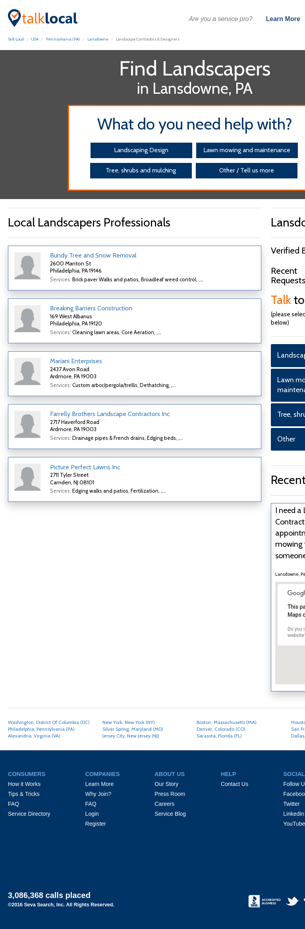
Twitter (291, 804)
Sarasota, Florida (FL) (219, 736)
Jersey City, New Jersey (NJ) (130, 736)
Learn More (283, 18)
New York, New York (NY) (128, 722)
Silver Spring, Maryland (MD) (132, 729)
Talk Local (16, 39)
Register (95, 824)
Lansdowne (97, 39)
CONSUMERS (26, 774)
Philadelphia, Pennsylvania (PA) (41, 729)
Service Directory (29, 814)
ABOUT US (169, 774)
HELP (228, 774)
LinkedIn (293, 814)
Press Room (169, 794)
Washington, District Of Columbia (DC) (49, 722)
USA (35, 39)
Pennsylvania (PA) (63, 39)
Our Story (166, 784)
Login (92, 814)
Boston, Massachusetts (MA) (227, 722)
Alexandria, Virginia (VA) (34, 736)
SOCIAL (294, 774)
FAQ (13, 804)
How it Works (24, 784)
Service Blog (170, 814)
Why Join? (98, 794)
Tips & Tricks (24, 794)
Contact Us (234, 784)
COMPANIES (102, 774)
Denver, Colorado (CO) (221, 729)
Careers (164, 804)
